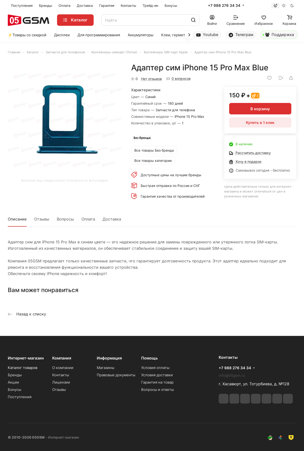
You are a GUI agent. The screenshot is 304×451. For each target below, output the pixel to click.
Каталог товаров (22, 367)
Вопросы (65, 219)
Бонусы (14, 389)
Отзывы (41, 219)
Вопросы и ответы (157, 389)
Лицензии (61, 382)
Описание (17, 219)
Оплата (88, 219)
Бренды (15, 375)
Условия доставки (157, 375)
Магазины (105, 367)
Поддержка (278, 35)
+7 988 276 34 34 (224, 5)
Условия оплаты (155, 367)
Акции (13, 382)
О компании (62, 367)
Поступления (19, 397)
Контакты (60, 375)
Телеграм (241, 34)
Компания (61, 358)
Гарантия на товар (157, 382)
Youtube (207, 34)
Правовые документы (116, 375)
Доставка (112, 219)
